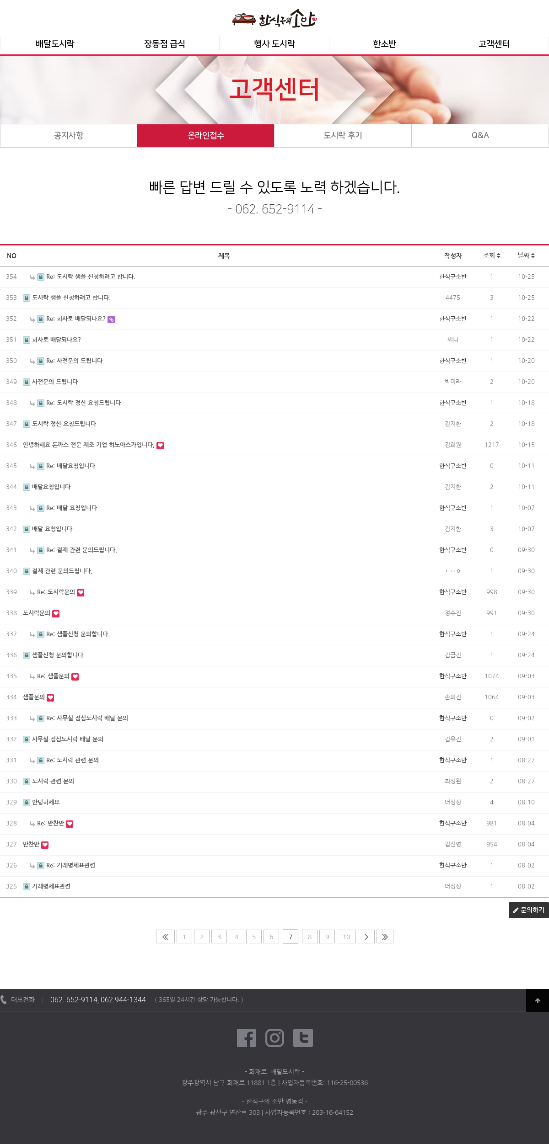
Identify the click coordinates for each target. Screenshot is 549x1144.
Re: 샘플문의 (50, 676)
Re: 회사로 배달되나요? (69, 319)
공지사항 (68, 135)
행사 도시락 (274, 44)
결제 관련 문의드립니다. (57, 571)
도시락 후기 (342, 135)
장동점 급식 (164, 44)
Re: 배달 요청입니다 (63, 508)
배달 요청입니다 (47, 529)
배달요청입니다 (46, 487)
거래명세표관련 (46, 886)
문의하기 (528, 910)
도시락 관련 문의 (48, 781)
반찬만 (32, 844)
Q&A (480, 135)
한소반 (384, 44)
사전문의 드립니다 (50, 382)
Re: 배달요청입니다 (62, 466)
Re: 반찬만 (48, 823)
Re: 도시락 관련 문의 (64, 760)
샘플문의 (35, 697)
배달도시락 (55, 44)
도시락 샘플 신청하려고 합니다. (67, 298)
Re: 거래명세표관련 (62, 865)
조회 (492, 256)
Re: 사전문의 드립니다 (66, 361)
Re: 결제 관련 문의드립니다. (73, 550)
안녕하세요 (41, 802)
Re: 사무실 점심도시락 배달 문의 (79, 718)
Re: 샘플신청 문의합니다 (69, 634)
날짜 (526, 256)
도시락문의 (37, 613)
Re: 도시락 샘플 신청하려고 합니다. (82, 277)
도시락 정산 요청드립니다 (59, 424)
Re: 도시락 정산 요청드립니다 (75, 403)
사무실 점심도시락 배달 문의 (63, 739)
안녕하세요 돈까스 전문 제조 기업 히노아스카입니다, (89, 445)
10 (346, 937)
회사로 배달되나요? (52, 340)
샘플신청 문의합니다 (53, 655)
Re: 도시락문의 (53, 592)
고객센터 (494, 44)
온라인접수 (206, 135)
